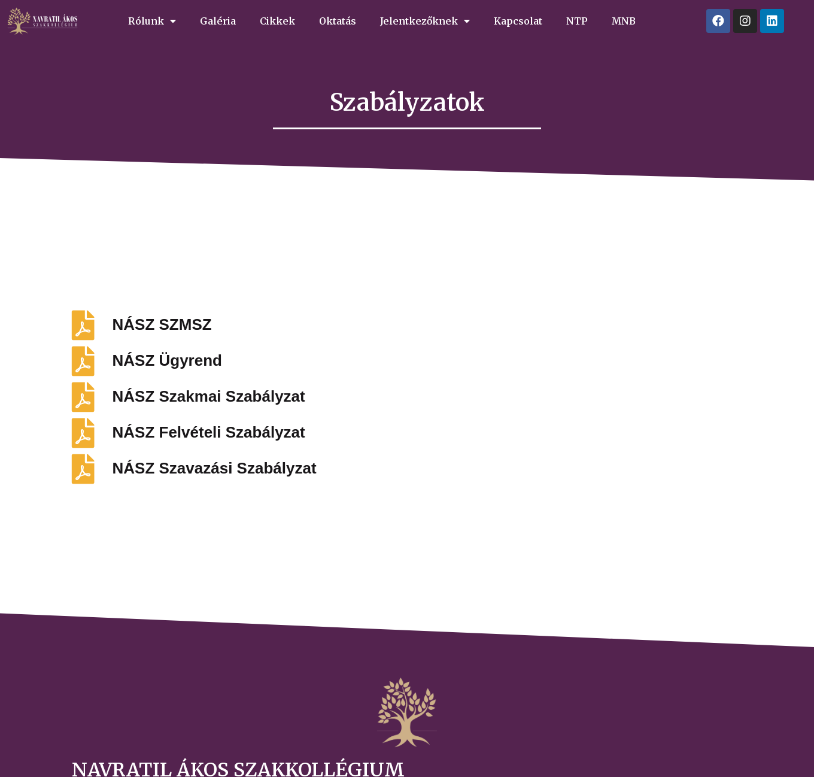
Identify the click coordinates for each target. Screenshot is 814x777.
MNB (624, 21)
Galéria (218, 21)
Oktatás (337, 21)
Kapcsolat (518, 21)
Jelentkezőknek (425, 21)
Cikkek (277, 21)
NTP (577, 21)
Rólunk (152, 21)
